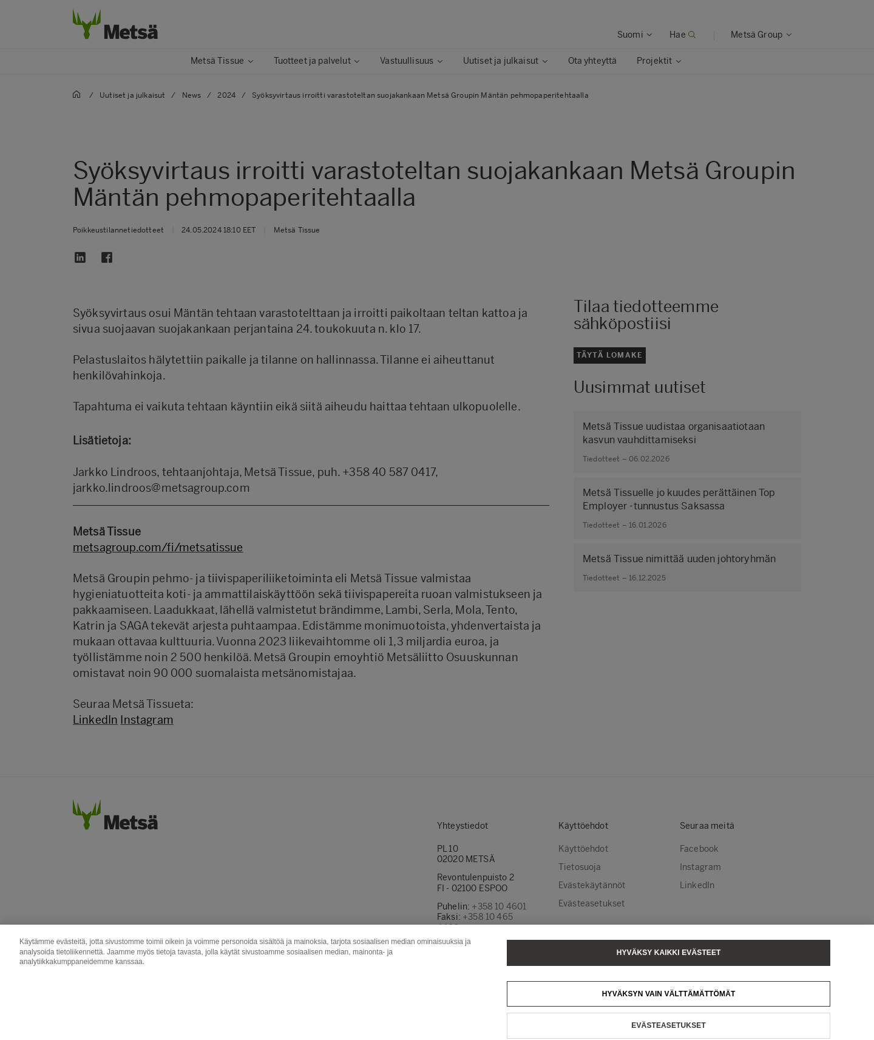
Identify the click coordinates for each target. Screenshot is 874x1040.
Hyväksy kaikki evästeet (669, 965)
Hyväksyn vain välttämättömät (669, 1006)
